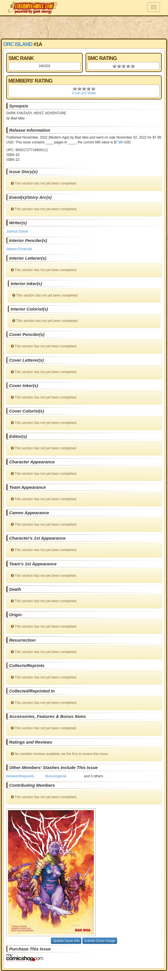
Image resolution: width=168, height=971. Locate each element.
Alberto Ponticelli (19, 249)
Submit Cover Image (99, 941)
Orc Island (17, 44)
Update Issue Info (66, 941)
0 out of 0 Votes (84, 93)
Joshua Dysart (17, 231)
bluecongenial (55, 776)
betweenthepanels (20, 776)
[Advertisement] (84, 27)
